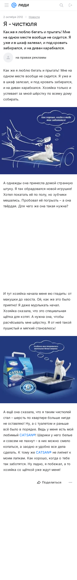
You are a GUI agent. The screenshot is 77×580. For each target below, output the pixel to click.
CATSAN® (27, 435)
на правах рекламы (31, 57)
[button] (38, 141)
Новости (34, 17)
